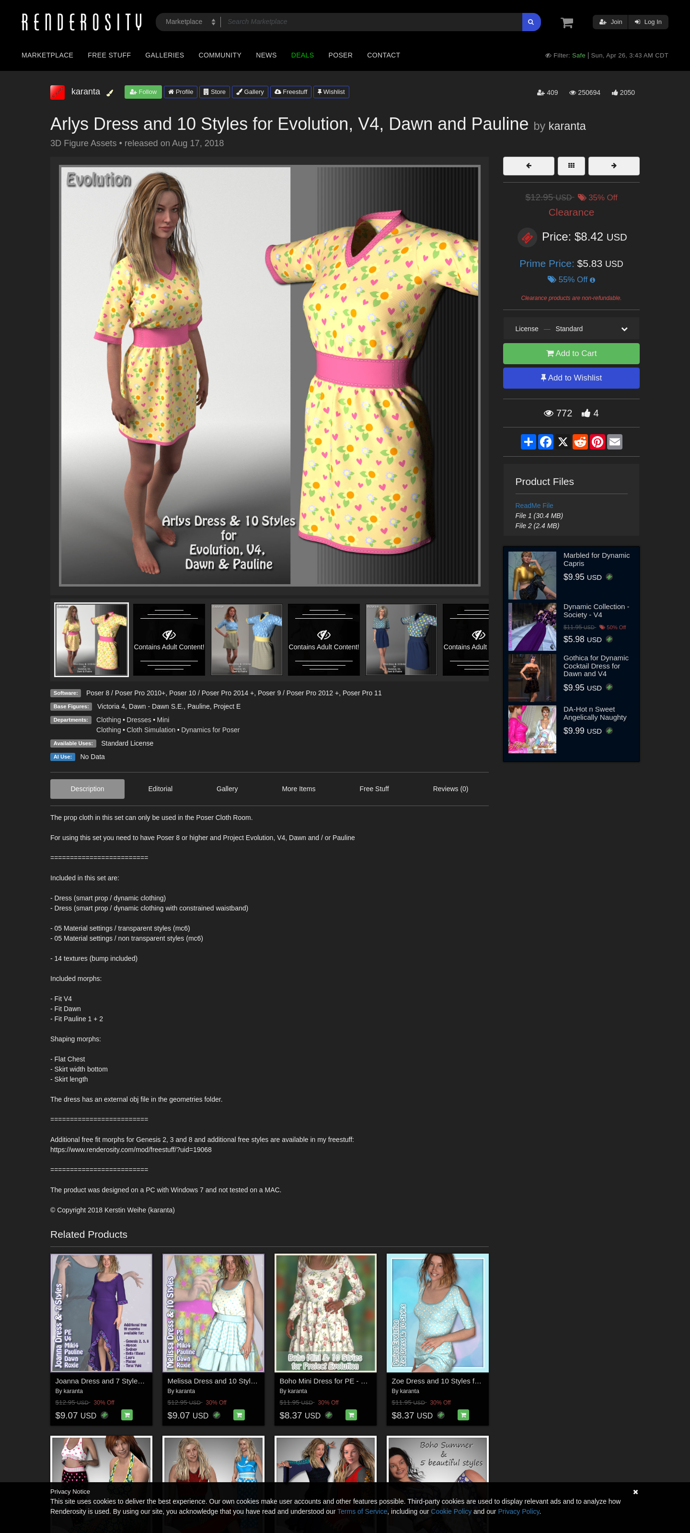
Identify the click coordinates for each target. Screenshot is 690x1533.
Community (220, 55)
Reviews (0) (451, 789)
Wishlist (331, 91)
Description (87, 789)
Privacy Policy (518, 1511)
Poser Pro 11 (362, 693)
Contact (383, 55)
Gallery (250, 91)
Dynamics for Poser (210, 730)
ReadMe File (534, 505)
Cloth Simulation (150, 730)
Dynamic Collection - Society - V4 (597, 610)
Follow (143, 91)
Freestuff (291, 91)
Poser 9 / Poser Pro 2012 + (298, 693)
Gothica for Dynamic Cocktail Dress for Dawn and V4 (596, 666)
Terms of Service (362, 1511)
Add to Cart (571, 353)
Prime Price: (548, 263)
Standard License (127, 743)
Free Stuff (109, 55)
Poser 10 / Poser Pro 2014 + (211, 693)
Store (215, 91)
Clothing (108, 720)
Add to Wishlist (571, 377)
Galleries (164, 55)
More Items (298, 789)
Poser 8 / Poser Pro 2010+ (125, 693)
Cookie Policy (451, 1511)
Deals (302, 55)
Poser (340, 55)
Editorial (161, 789)
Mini (163, 720)
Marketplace (47, 55)
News (266, 55)
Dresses (138, 720)
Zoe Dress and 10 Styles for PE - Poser (455, 1381)
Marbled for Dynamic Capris (597, 559)
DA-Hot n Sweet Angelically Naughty (595, 713)
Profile (180, 91)
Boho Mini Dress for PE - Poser (330, 1381)
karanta (567, 126)
